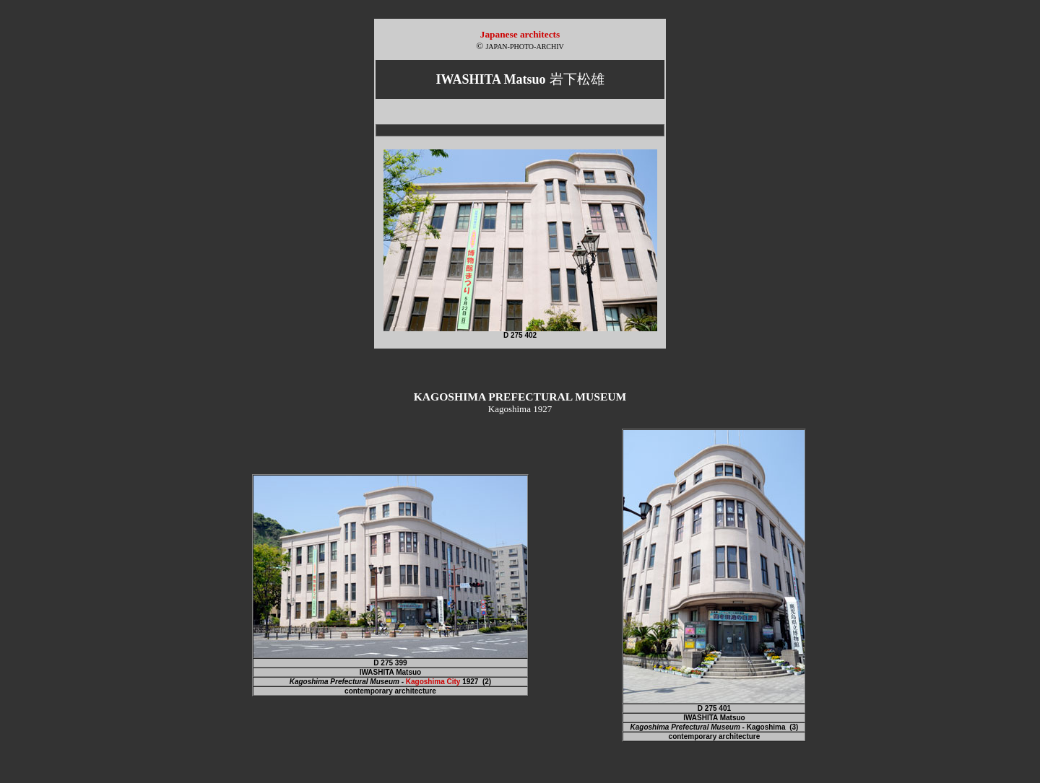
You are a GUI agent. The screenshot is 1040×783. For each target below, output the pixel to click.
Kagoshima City (433, 682)
